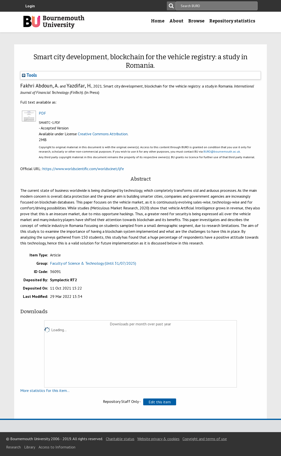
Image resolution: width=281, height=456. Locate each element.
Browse (196, 21)
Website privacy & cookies (158, 438)
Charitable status (120, 438)
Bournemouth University (53, 22)
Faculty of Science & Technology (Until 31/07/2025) (93, 263)
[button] (159, 401)
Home (157, 21)
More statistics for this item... (45, 390)
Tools (29, 75)
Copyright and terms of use (204, 438)
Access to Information (57, 447)
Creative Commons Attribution (103, 133)
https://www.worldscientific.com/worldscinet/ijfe (83, 168)
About (176, 21)
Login (30, 5)
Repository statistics (232, 21)
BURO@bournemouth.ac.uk (221, 151)
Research (13, 447)
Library (29, 447)
